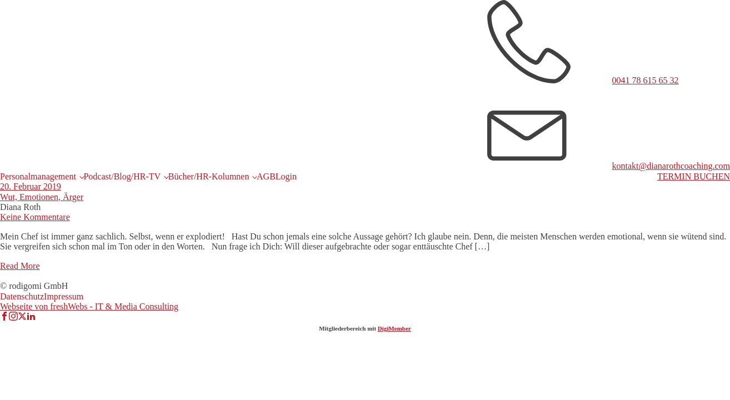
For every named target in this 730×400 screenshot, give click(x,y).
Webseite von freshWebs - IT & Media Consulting (89, 306)
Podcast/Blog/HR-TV (122, 176)
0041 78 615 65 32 (645, 80)
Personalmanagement (38, 176)
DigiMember (394, 328)
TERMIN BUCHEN (693, 176)
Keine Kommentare (35, 217)
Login (286, 176)
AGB (266, 176)
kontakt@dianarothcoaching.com (671, 166)
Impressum (63, 296)
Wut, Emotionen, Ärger (41, 197)
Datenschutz (22, 296)
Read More (20, 266)
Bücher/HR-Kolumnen (208, 176)
